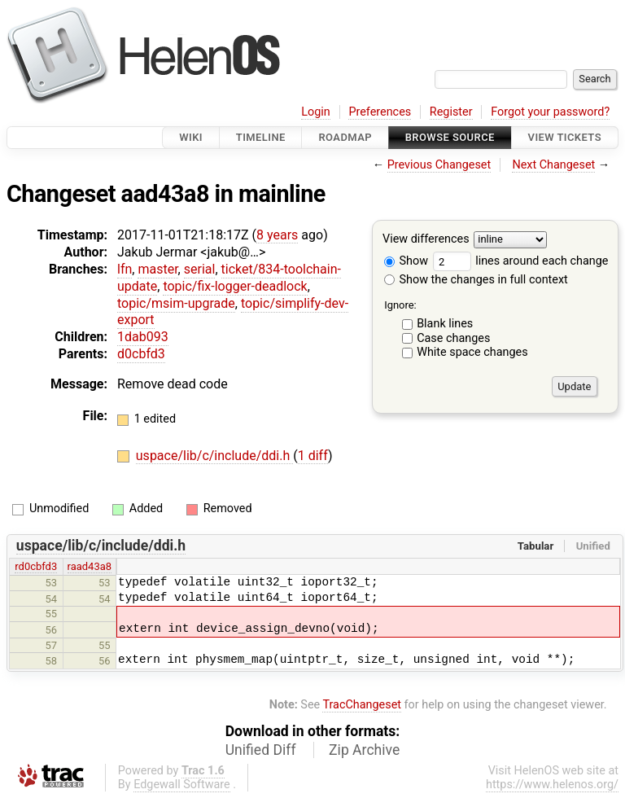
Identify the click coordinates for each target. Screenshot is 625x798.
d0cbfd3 (141, 354)
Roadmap (345, 137)
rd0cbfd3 (36, 566)
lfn (124, 269)
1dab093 (142, 336)
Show (406, 261)
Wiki (191, 137)
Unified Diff (260, 750)
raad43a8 (89, 566)
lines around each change (521, 261)
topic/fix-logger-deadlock (235, 286)
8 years (277, 235)
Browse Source (450, 137)
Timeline (261, 137)
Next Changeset (553, 165)
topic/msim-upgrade (176, 303)
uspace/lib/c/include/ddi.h (214, 455)
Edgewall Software (181, 784)
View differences (426, 240)
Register (451, 112)
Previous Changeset (439, 165)
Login (315, 112)
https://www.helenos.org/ (552, 784)
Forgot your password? (550, 112)
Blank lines (445, 324)
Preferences (379, 112)
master (157, 269)
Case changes (453, 338)
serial (200, 269)
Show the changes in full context (476, 280)
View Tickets (564, 137)
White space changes (472, 352)
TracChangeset (361, 705)
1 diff (313, 455)
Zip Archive (364, 750)
